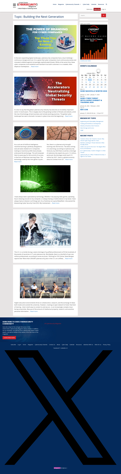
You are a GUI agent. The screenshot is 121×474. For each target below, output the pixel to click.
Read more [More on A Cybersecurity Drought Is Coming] (69, 159)
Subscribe (97, 9)
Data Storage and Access (87, 128)
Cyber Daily (86, 4)
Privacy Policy (106, 344)
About (58, 344)
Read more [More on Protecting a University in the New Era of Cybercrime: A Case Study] (34, 311)
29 (98, 87)
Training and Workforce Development (90, 123)
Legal (81, 130)
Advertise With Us (88, 344)
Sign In (104, 9)
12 (86, 82)
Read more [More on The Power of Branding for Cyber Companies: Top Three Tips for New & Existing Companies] (34, 66)
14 (94, 82)
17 (105, 82)
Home (54, 4)
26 (86, 87)
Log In (19, 344)
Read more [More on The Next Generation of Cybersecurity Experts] (55, 203)
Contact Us (52, 344)
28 (94, 87)
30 (101, 87)
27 (90, 87)
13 (90, 82)
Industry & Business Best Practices (89, 126)
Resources (101, 4)
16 (101, 82)
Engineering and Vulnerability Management (91, 121)
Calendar (93, 4)
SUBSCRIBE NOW (9, 338)
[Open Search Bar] (106, 4)
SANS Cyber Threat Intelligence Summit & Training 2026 (91, 100)
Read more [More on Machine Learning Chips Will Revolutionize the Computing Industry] (18, 162)
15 (98, 82)
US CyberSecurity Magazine (52, 323)
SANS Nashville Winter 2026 (93, 91)
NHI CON (84, 109)
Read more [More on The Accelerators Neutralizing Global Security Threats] (68, 116)
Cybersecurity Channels (74, 4)
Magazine (61, 4)
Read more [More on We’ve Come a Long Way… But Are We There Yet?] (68, 258)
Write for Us (98, 344)
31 (105, 87)
